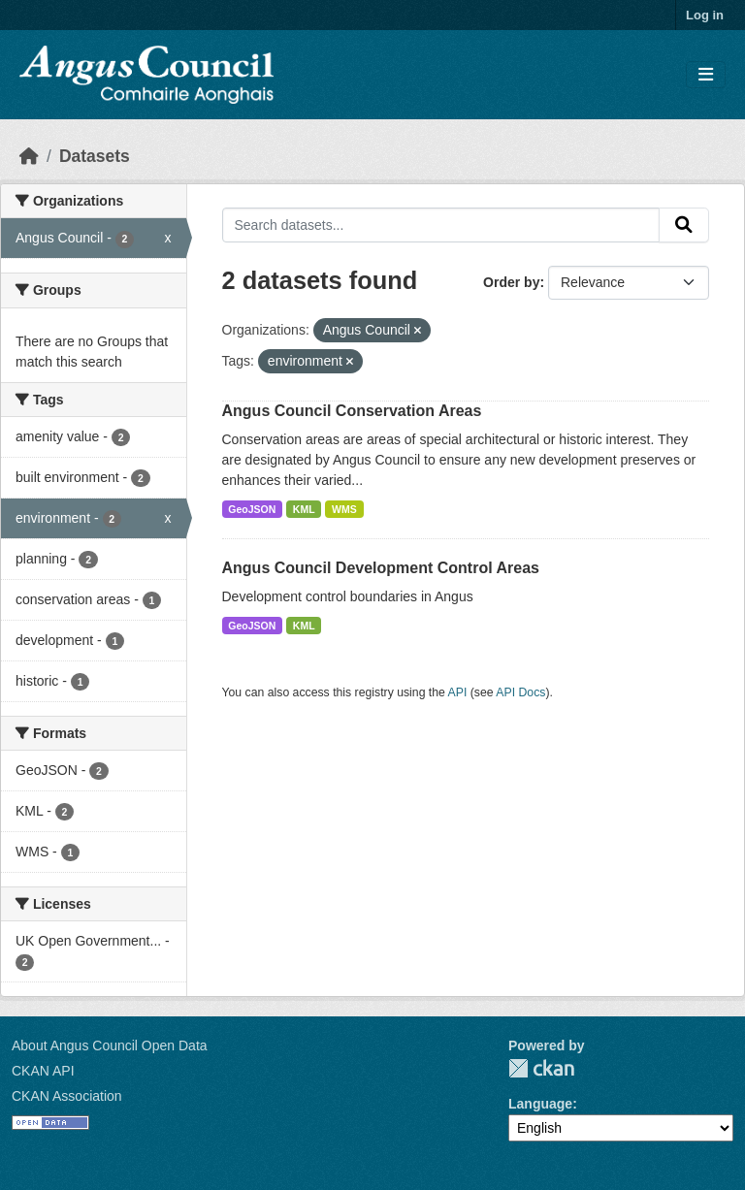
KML (304, 509)
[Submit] (684, 225)
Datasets (94, 156)
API (458, 692)
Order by (511, 282)
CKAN (541, 1068)
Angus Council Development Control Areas (380, 568)
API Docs (520, 692)
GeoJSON (251, 509)
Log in (705, 15)
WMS (344, 509)
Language (540, 1103)
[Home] (29, 156)
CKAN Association (67, 1096)
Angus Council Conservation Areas (352, 410)
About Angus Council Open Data (110, 1045)
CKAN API (43, 1070)
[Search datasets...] (441, 225)
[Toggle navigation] (706, 75)
